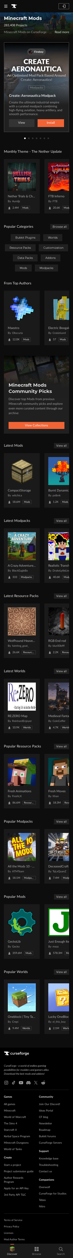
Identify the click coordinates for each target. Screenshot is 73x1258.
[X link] (35, 1082)
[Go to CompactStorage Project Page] (22, 480)
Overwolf (44, 1187)
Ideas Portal (46, 1110)
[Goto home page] (14, 6)
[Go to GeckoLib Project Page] (22, 931)
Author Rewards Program (13, 1180)
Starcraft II (10, 1130)
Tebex (42, 1200)
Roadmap (44, 1130)
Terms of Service (13, 1220)
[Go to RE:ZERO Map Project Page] (22, 706)
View (21, 122)
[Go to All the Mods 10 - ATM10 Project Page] (22, 856)
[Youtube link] (21, 1082)
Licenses (8, 1233)
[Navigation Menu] (6, 6)
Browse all (60, 226)
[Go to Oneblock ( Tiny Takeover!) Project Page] (22, 1006)
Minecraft (10, 1110)
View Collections (36, 425)
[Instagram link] (6, 1082)
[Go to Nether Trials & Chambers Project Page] (22, 186)
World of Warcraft (15, 1117)
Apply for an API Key (16, 1188)
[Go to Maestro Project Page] (22, 318)
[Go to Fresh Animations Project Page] (22, 781)
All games (9, 1104)
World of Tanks (13, 1149)
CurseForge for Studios (52, 1193)
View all (61, 445)
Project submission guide (18, 1171)
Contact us (45, 1171)
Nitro (42, 1206)
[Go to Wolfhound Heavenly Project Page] (22, 630)
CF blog (43, 1117)
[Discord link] (28, 1082)
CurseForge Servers (50, 1143)
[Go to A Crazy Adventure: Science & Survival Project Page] (22, 555)
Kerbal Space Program (17, 1136)
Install (51, 122)
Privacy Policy (11, 1226)
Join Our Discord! (49, 1104)
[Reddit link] (43, 1082)
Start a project (12, 1165)
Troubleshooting (48, 1165)
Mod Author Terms (14, 1239)
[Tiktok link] (13, 1082)
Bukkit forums (47, 1136)
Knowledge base (48, 1158)
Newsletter (45, 1123)
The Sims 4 (10, 1123)
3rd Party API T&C (15, 1195)
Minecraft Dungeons (16, 1143)
